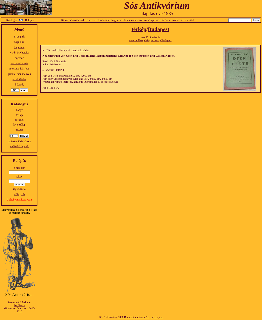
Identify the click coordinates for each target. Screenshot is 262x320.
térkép (19, 115)
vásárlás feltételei (19, 52)
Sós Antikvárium (157, 5)
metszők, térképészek (19, 141)
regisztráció (19, 189)
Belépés (29, 20)
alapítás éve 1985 (157, 13)
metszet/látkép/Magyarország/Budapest (150, 40)
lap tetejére (157, 317)
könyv (19, 109)
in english (19, 36)
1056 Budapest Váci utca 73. (133, 317)
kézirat (19, 129)
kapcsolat (19, 47)
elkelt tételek (19, 79)
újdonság (19, 84)
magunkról (19, 41)
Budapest (158, 29)
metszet (19, 119)
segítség (19, 57)
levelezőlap (19, 124)
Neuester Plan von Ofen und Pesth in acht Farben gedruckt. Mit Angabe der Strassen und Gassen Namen (108, 55)
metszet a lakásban (19, 68)
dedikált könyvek (19, 146)
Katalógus (11, 20)
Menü (19, 29)
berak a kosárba (80, 50)
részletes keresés (19, 63)
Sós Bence (19, 305)
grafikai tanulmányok (19, 73)
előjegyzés (19, 194)
